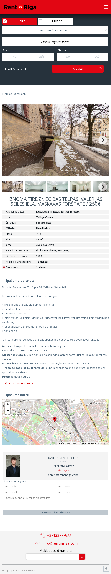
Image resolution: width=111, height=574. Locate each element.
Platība (64, 50)
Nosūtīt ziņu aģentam (55, 512)
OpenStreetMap (87, 443)
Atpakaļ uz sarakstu (15, 94)
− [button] (7, 411)
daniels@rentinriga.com (63, 475)
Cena (6, 50)
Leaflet (61, 443)
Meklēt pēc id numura (55, 550)
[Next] (102, 140)
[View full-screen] (104, 104)
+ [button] (7, 405)
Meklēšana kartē (15, 69)
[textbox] (55, 42)
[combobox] (55, 30)
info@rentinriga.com (60, 543)
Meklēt (78, 69)
